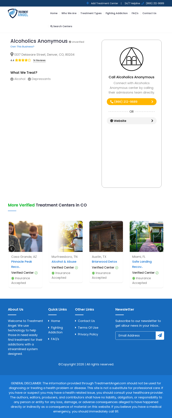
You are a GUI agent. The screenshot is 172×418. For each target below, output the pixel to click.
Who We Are (68, 13)
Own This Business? (22, 46)
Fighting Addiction (117, 13)
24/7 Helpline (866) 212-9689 (144, 3)
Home (53, 13)
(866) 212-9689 (131, 102)
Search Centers (61, 26)
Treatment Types (91, 13)
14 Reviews (39, 60)
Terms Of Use (86, 327)
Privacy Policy (86, 334)
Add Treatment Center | (105, 3)
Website (131, 121)
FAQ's (135, 13)
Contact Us (149, 13)
